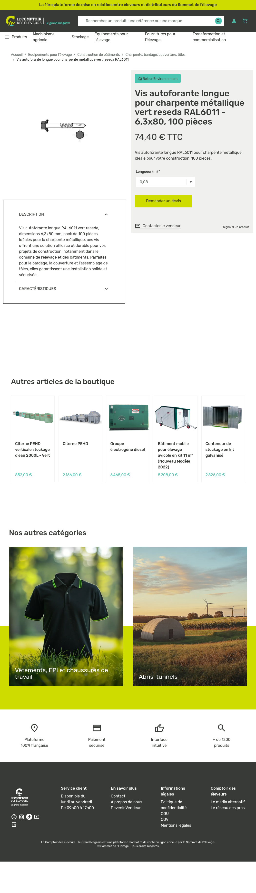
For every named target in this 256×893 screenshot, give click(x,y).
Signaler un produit (236, 227)
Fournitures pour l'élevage (160, 37)
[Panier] (245, 21)
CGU (165, 813)
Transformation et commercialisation (209, 37)
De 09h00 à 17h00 (77, 808)
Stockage (80, 37)
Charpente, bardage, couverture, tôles (155, 55)
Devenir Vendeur (126, 808)
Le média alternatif (228, 802)
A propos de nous (126, 802)
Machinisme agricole (44, 37)
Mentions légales (176, 825)
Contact (118, 796)
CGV (164, 819)
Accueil (17, 55)
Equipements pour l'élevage (111, 37)
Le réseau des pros (228, 808)
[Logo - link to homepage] (38, 21)
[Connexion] (234, 21)
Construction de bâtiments (98, 55)
